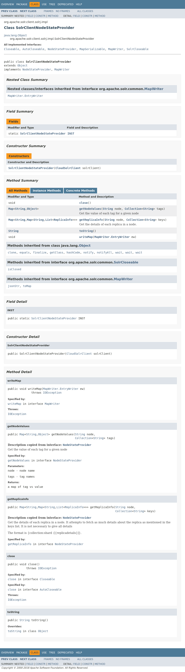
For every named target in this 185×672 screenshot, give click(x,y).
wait (118, 252)
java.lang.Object (15, 35)
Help (79, 4)
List (48, 219)
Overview (7, 4)
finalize (39, 252)
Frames (49, 11)
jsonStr (14, 286)
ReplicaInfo (63, 219)
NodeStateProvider (62, 49)
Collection (133, 208)
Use (44, 4)
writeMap (86, 237)
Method (53, 16)
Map (10, 208)
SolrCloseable (138, 49)
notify (88, 252)
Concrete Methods (80, 190)
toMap (27, 286)
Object (22, 65)
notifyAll (104, 252)
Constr (40, 16)
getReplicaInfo (91, 219)
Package (21, 4)
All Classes (85, 11)
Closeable (11, 49)
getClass (56, 252)
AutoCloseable (33, 49)
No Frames (63, 11)
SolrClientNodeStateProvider (43, 133)
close (83, 202)
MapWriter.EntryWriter (25, 95)
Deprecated (66, 4)
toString (86, 231)
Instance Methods (47, 190)
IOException (52, 392)
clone (12, 252)
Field (29, 16)
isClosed (14, 269)
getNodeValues (90, 208)
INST (71, 133)
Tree (52, 4)
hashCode (73, 252)
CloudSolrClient (68, 168)
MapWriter (115, 49)
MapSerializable (92, 49)
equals (25, 252)
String (20, 208)
